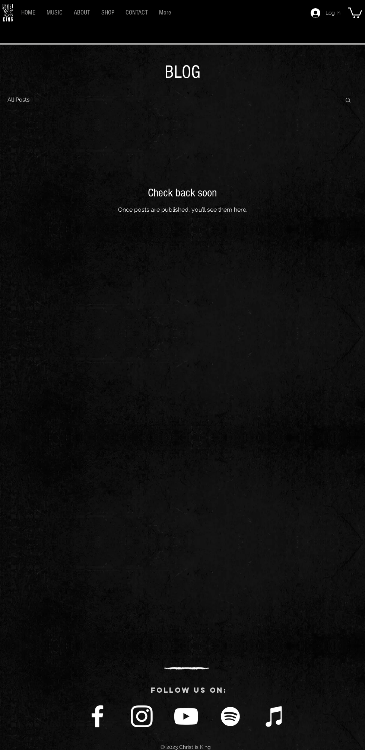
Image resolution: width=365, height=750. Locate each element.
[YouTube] (186, 716)
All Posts (18, 99)
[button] (355, 12)
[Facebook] (97, 716)
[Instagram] (141, 716)
